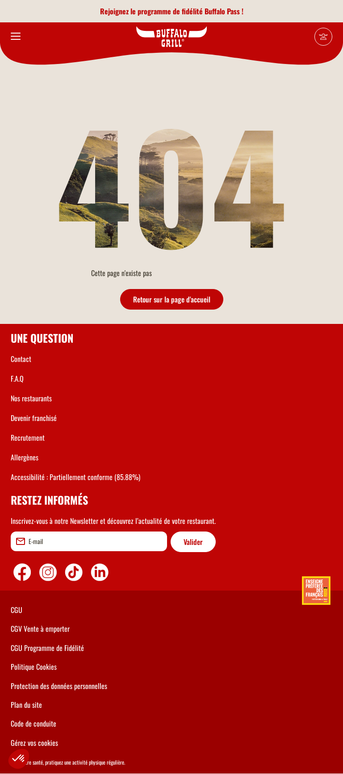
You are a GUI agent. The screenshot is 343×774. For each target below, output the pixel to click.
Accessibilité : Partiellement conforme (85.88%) (75, 477)
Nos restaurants (31, 398)
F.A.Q (17, 378)
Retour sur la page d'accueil (171, 299)
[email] (89, 541)
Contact (21, 358)
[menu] (16, 36)
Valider (193, 541)
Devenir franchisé (34, 418)
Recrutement (28, 437)
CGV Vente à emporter (40, 628)
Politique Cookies (34, 666)
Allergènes (24, 457)
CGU (16, 609)
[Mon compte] (323, 37)
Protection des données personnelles (59, 685)
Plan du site (26, 704)
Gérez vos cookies (34, 742)
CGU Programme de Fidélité (47, 647)
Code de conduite (33, 723)
